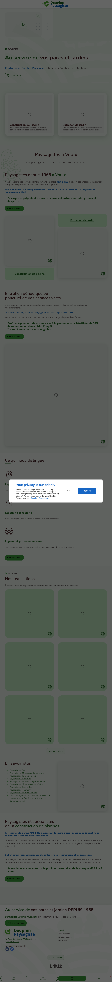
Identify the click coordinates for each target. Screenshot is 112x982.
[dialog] (56, 491)
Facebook (43, 498)
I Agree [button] (87, 491)
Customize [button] (70, 491)
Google (34, 498)
